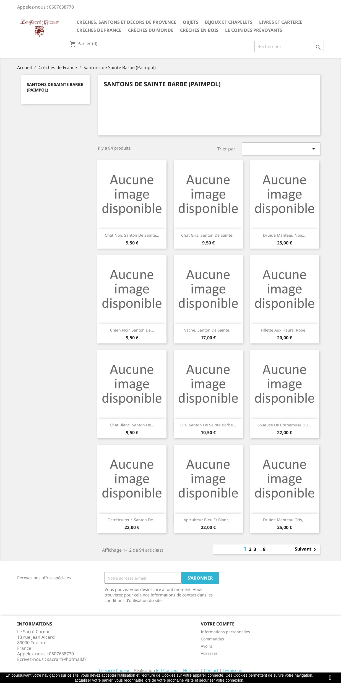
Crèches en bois (199, 30)
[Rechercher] (289, 46)
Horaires (191, 670)
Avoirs (206, 646)
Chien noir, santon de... (132, 330)
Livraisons (232, 670)
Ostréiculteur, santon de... (132, 519)
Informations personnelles (225, 631)
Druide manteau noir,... (284, 235)
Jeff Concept (167, 670)
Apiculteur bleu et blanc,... (208, 519)
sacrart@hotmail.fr (67, 659)
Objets (190, 22)
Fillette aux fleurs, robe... (285, 330)
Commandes (212, 639)
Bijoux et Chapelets (229, 22)
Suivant (306, 549)
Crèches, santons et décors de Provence (126, 22)
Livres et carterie (280, 22)
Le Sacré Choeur (114, 670)
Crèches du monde (150, 30)
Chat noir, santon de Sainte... (132, 235)
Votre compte (218, 624)
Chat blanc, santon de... (132, 424)
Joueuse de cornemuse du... (284, 424)
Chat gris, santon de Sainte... (208, 235)
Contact (211, 670)
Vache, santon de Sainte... (208, 330)
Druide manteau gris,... (284, 519)
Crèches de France (99, 30)
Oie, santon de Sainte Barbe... (208, 424)
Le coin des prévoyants (253, 30)
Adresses (209, 653)
